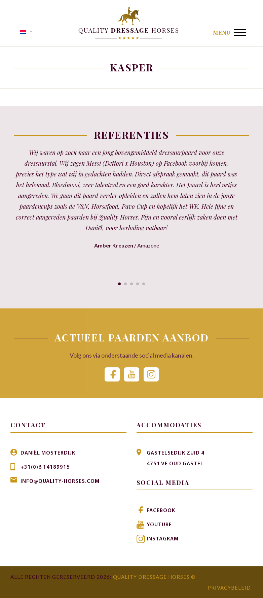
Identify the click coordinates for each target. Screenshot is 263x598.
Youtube (159, 525)
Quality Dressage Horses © (154, 577)
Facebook (161, 510)
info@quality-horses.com (60, 481)
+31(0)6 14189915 (45, 467)
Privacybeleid (229, 588)
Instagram (163, 539)
